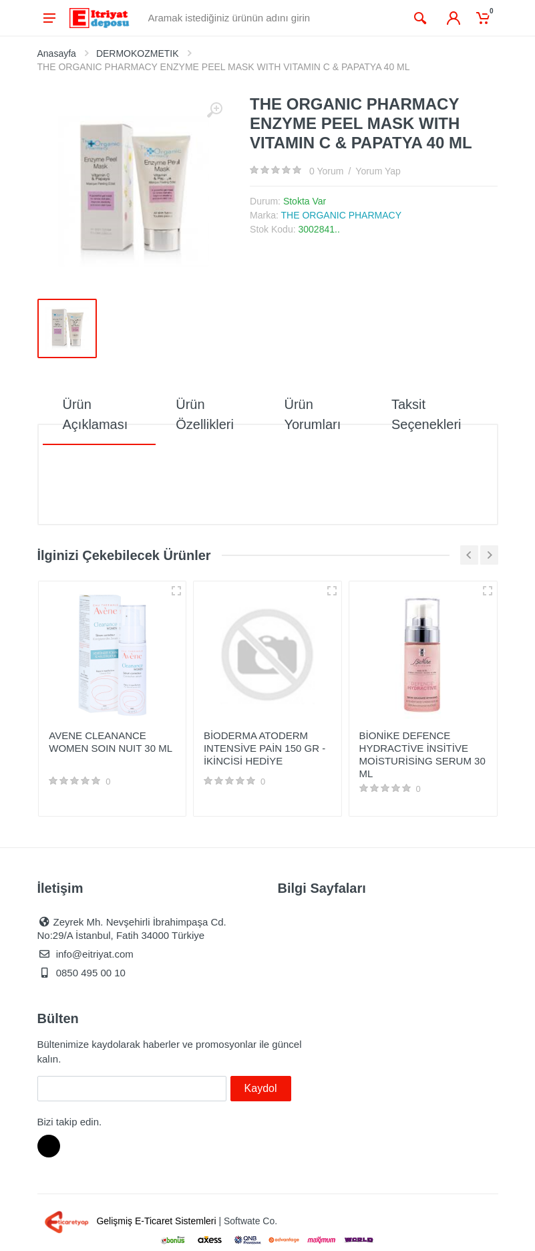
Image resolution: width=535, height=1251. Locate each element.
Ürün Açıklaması (95, 414)
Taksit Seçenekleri (426, 414)
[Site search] (274, 18)
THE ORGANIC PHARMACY (341, 215)
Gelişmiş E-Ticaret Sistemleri (128, 1221)
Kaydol (260, 1088)
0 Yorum (326, 171)
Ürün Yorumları (312, 414)
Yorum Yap (377, 171)
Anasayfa (56, 53)
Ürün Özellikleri (205, 414)
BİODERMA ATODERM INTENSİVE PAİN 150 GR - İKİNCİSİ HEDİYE (264, 748)
